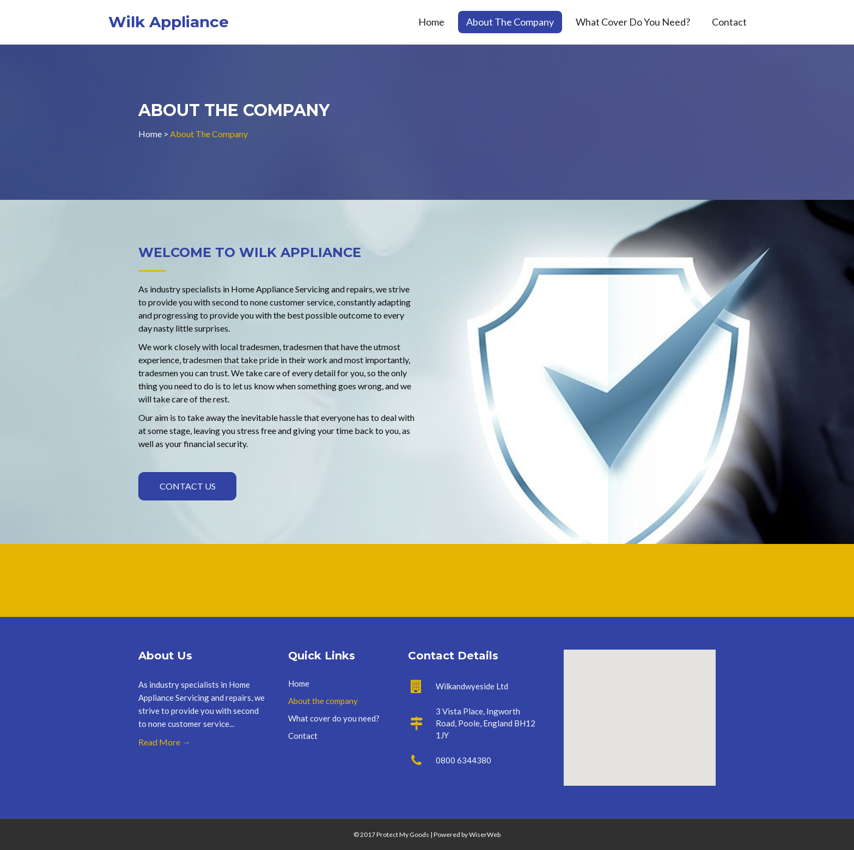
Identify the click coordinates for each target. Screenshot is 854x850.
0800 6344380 (463, 760)
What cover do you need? (633, 22)
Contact (729, 22)
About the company (510, 22)
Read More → (164, 742)
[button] (187, 486)
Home (431, 22)
